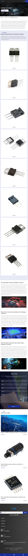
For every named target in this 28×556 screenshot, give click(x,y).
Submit (25, 512)
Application (3, 520)
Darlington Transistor (14, 17)
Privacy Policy (16, 549)
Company (3, 523)
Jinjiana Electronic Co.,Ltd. (13, 548)
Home (3, 17)
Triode (9, 17)
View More (25, 434)
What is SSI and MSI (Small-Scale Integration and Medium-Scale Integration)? (13, 498)
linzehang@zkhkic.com (7, 536)
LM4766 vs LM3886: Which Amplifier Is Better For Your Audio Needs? (14, 432)
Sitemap (11, 549)
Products (5, 17)
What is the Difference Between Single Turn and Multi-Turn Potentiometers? (12, 465)
